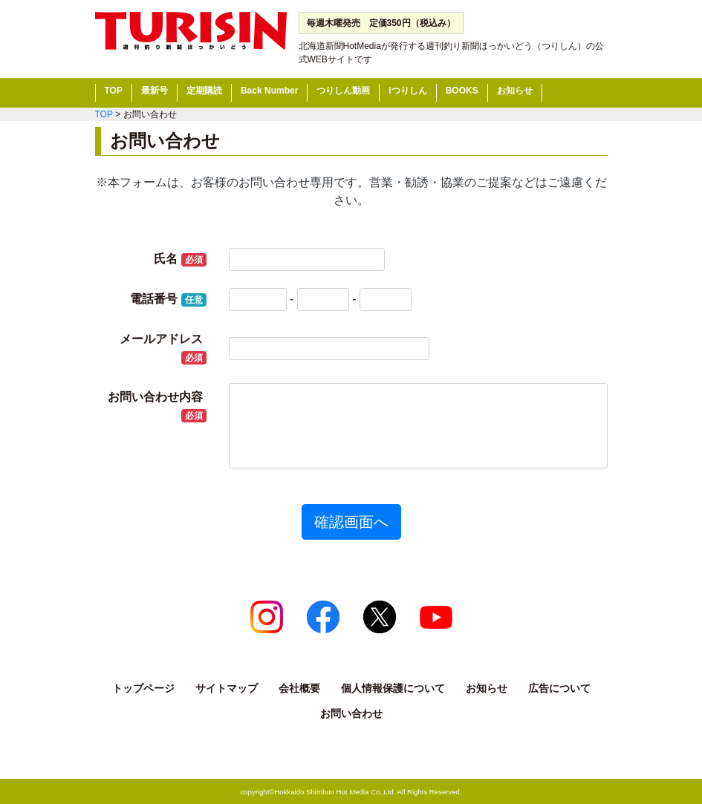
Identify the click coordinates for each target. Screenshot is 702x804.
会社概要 (299, 688)
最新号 (154, 90)
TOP (114, 90)
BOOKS (462, 90)
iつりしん (407, 90)
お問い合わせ (351, 713)
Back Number (269, 90)
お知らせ (515, 90)
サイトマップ (226, 688)
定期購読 (204, 90)
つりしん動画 (343, 90)
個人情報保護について (393, 688)
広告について (559, 688)
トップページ (143, 688)
